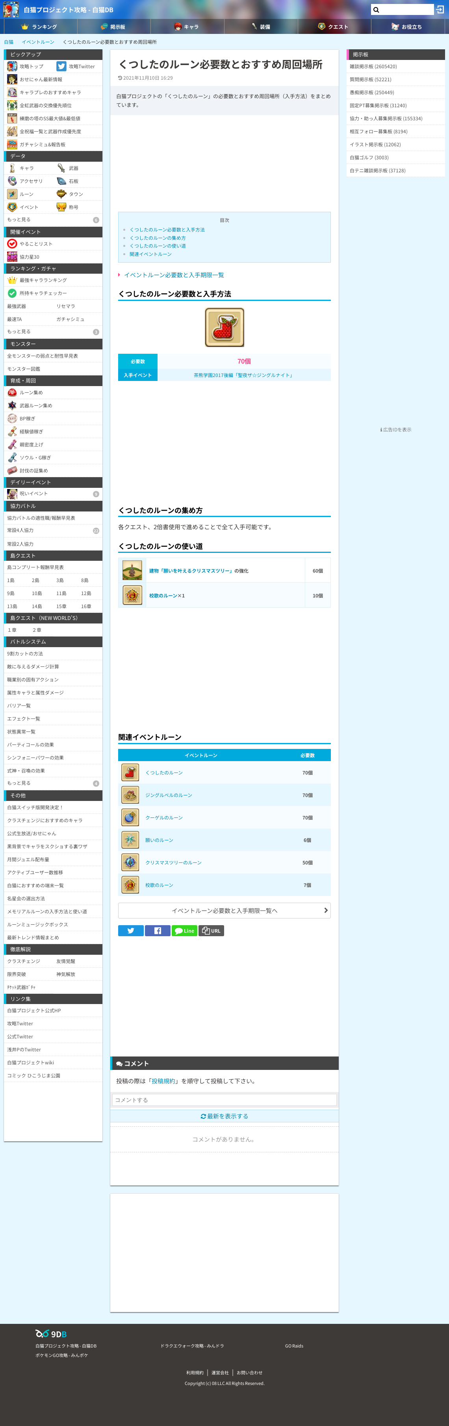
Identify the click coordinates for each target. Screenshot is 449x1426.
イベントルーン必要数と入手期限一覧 (174, 275)
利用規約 (195, 1372)
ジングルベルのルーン (168, 794)
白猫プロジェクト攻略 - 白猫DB (68, 9)
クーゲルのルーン (164, 817)
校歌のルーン (163, 595)
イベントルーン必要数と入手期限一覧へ (225, 910)
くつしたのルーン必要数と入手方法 (167, 229)
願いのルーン (159, 839)
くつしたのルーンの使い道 (158, 245)
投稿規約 (163, 1081)
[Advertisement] (224, 441)
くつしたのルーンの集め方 (158, 237)
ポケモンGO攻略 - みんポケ (61, 1355)
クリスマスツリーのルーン (173, 862)
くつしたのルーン (164, 772)
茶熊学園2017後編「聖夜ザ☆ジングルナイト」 (244, 374)
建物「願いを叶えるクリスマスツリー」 (191, 570)
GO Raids (294, 1345)
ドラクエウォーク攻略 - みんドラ (192, 1345)
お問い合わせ (250, 1372)
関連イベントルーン (151, 253)
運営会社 (220, 1372)
